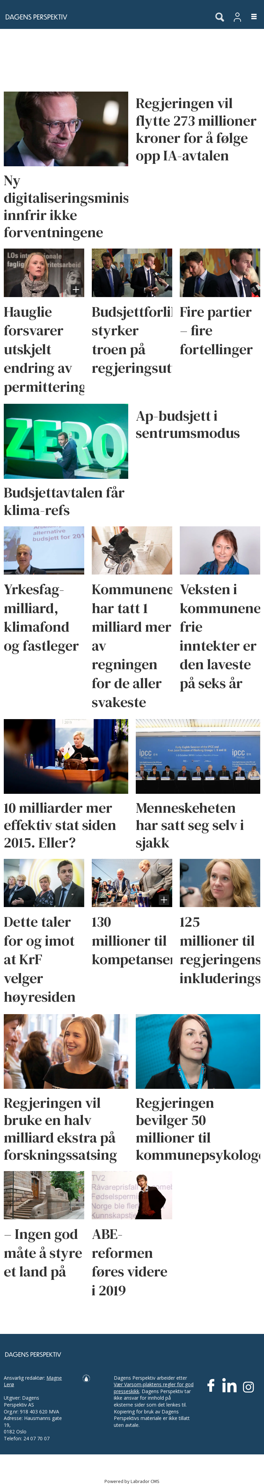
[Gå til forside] (34, 16)
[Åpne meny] (250, 17)
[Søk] (219, 17)
